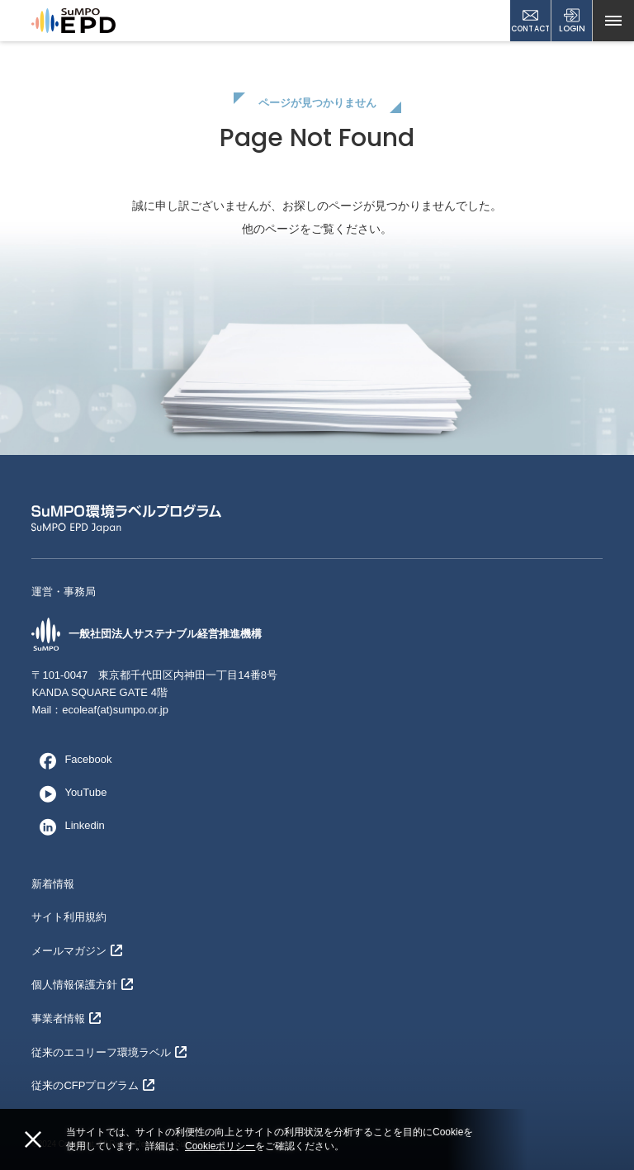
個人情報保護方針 (82, 984)
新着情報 (52, 884)
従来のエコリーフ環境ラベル (109, 1052)
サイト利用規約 (68, 917)
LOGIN (572, 21)
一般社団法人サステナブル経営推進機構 (146, 634)
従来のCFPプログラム (92, 1085)
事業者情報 (66, 1018)
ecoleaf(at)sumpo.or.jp (115, 709)
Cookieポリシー (220, 1146)
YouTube (68, 793)
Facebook (71, 760)
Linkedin (67, 826)
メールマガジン (76, 951)
